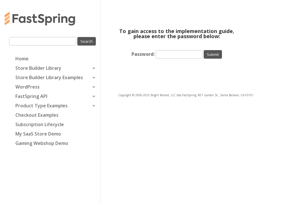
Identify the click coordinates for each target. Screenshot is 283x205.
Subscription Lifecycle (39, 125)
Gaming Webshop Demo (41, 143)
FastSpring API (31, 96)
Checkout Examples (36, 115)
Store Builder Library (38, 68)
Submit (213, 54)
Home (22, 59)
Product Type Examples (41, 106)
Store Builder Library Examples (49, 78)
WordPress (27, 87)
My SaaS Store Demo (38, 134)
